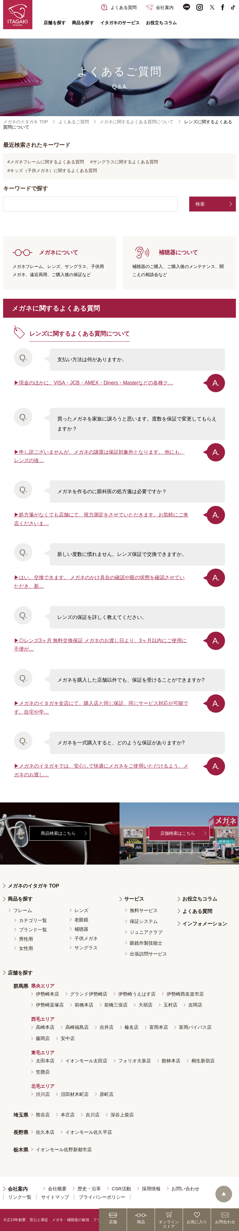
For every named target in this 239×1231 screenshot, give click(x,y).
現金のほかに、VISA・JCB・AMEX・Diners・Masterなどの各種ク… (96, 382)
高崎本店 (45, 1027)
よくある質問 (197, 911)
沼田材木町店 (75, 1094)
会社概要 (57, 1188)
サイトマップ (55, 1197)
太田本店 (45, 1060)
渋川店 (43, 1094)
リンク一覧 (19, 1197)
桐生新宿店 (203, 1060)
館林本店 (171, 1060)
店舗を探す (55, 22)
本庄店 (68, 1114)
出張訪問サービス (148, 953)
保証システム (144, 921)
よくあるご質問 (74, 121)
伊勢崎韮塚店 (50, 1004)
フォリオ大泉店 (134, 1060)
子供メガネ (86, 938)
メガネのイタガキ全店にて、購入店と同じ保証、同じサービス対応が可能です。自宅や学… (101, 708)
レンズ (81, 910)
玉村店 (170, 1004)
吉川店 (93, 1114)
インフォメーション (204, 923)
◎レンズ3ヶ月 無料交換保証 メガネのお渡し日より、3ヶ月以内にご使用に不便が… (100, 645)
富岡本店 (158, 1027)
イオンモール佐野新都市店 (64, 1149)
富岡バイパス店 (195, 1027)
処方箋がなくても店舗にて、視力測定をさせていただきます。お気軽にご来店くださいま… (101, 519)
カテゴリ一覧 (33, 920)
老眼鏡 (81, 919)
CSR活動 (121, 1188)
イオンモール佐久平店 (88, 1132)
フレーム (22, 910)
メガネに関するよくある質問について (137, 121)
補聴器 (81, 929)
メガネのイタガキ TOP (25, 121)
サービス (134, 899)
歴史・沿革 (89, 1188)
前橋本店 (84, 1004)
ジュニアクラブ (146, 932)
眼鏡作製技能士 (146, 943)
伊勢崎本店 (47, 994)
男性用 (26, 939)
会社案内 (18, 1189)
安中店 (68, 1038)
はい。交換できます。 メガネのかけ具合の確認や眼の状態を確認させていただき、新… (99, 582)
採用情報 (151, 1188)
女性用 (26, 948)
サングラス (86, 947)
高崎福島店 (77, 1027)
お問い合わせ (185, 1188)
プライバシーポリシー (102, 1197)
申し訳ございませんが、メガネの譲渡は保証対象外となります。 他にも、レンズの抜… (99, 456)
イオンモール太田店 (86, 1060)
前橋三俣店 (116, 1004)
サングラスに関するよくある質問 (125, 161)
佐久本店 (45, 1132)
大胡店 (145, 1004)
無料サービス (144, 910)
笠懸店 (43, 1071)
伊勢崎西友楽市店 (185, 994)
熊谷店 (43, 1114)
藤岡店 (43, 1038)
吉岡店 (195, 1004)
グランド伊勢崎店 (88, 994)
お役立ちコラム (161, 22)
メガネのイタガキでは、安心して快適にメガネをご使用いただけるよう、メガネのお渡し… (101, 770)
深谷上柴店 (122, 1114)
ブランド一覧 (33, 929)
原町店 (107, 1094)
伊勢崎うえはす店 (137, 994)
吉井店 (107, 1027)
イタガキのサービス (120, 22)
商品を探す (83, 22)
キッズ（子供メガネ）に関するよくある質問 (53, 170)
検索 (200, 204)
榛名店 (131, 1027)
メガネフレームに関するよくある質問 (47, 161)
